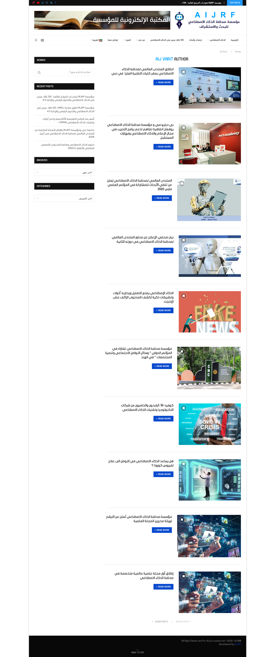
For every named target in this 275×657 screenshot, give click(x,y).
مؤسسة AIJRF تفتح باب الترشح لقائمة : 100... (200, 2)
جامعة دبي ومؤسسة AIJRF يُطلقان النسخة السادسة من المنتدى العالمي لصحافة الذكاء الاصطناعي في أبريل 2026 (64, 133)
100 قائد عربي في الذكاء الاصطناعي (167, 40)
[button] (224, 3)
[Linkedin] (43, 3)
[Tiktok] (33, 3)
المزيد (128, 40)
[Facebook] (55, 3)
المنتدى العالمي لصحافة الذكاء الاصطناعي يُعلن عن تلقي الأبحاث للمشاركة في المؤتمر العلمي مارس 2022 (139, 185)
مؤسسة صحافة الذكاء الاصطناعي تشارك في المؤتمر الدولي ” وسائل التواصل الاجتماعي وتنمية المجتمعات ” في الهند (138, 353)
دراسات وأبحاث (195, 40)
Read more (163, 82)
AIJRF (238, 644)
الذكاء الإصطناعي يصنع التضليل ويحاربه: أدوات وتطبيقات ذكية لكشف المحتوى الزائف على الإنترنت (143, 298)
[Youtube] (38, 3)
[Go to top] (137, 652)
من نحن (141, 40)
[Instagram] (47, 3)
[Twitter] (51, 3)
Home (238, 51)
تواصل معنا (113, 40)
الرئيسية (234, 40)
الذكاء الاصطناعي (218, 40)
